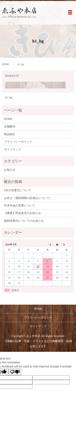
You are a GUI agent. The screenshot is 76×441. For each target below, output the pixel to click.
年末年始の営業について (19, 205)
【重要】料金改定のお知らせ (22, 213)
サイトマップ (12, 149)
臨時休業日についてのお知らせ (24, 220)
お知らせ (9, 169)
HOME (5, 64)
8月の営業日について (17, 190)
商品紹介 (9, 134)
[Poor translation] (14, 372)
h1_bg (8, 97)
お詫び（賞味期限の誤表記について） (28, 198)
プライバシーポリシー (18, 141)
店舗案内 (9, 126)
